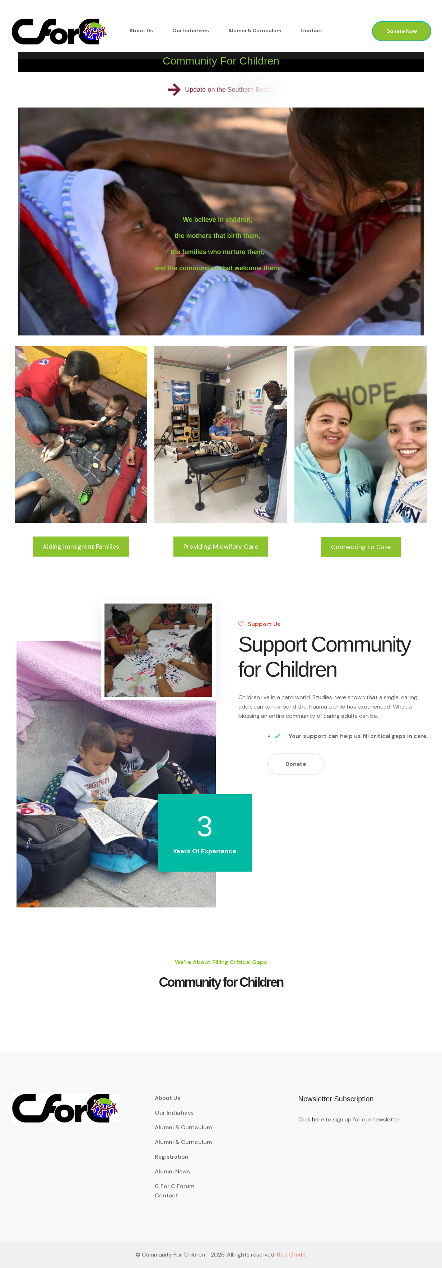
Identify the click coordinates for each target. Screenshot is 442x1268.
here (318, 1119)
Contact (311, 30)
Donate (295, 764)
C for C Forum (174, 1186)
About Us (141, 30)
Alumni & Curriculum (255, 30)
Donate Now (401, 31)
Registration (172, 1156)
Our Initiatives (190, 30)
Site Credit (291, 1254)
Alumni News (172, 1171)
